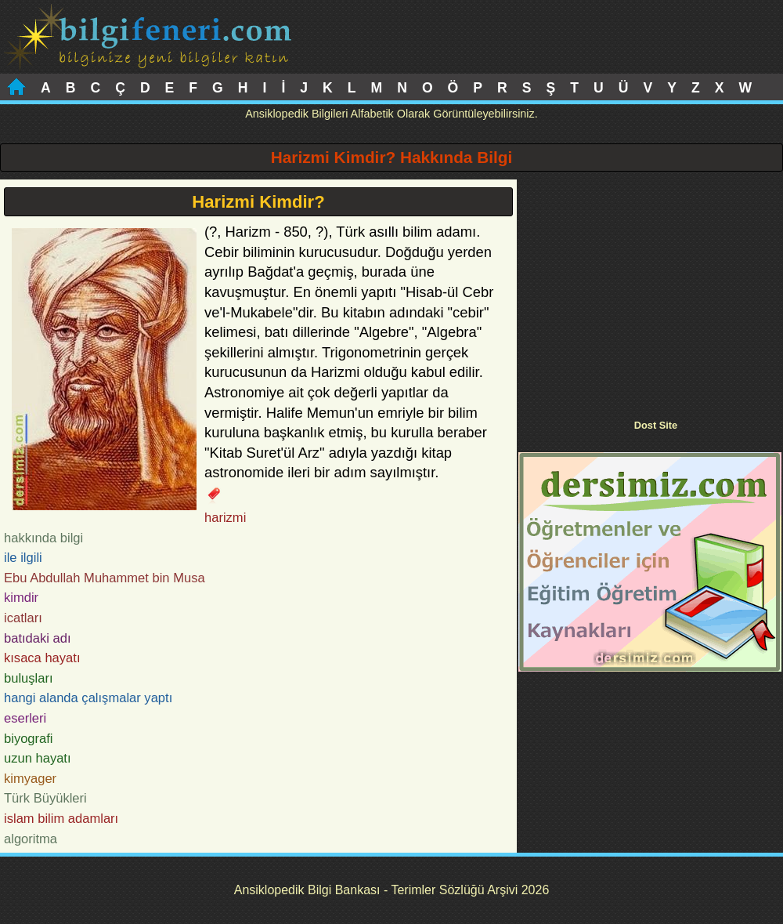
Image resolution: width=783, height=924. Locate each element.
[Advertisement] (650, 289)
